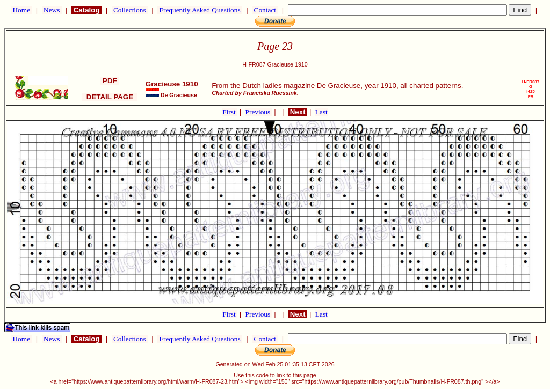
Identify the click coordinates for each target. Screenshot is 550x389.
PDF (109, 81)
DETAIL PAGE (109, 97)
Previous (258, 112)
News (52, 10)
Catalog (86, 10)
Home (21, 10)
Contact (265, 10)
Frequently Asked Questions (199, 10)
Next (297, 112)
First (229, 112)
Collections (130, 10)
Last (321, 112)
